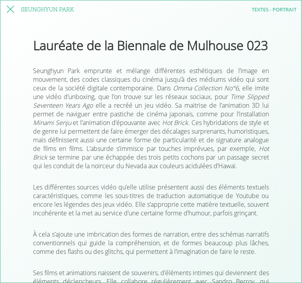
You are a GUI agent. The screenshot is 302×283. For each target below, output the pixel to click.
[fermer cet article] (10, 9)
